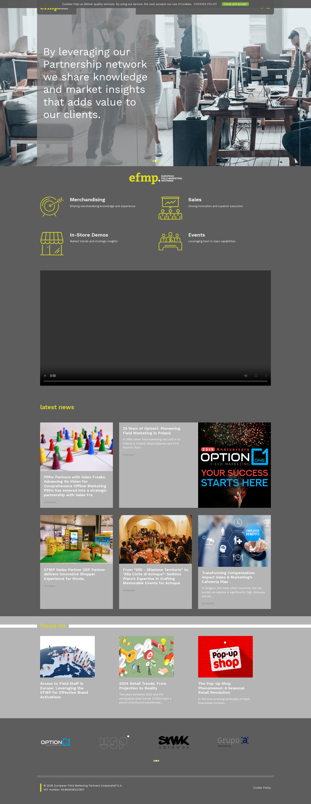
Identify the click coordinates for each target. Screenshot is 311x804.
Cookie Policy (262, 787)
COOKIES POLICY (205, 4)
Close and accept (235, 4)
